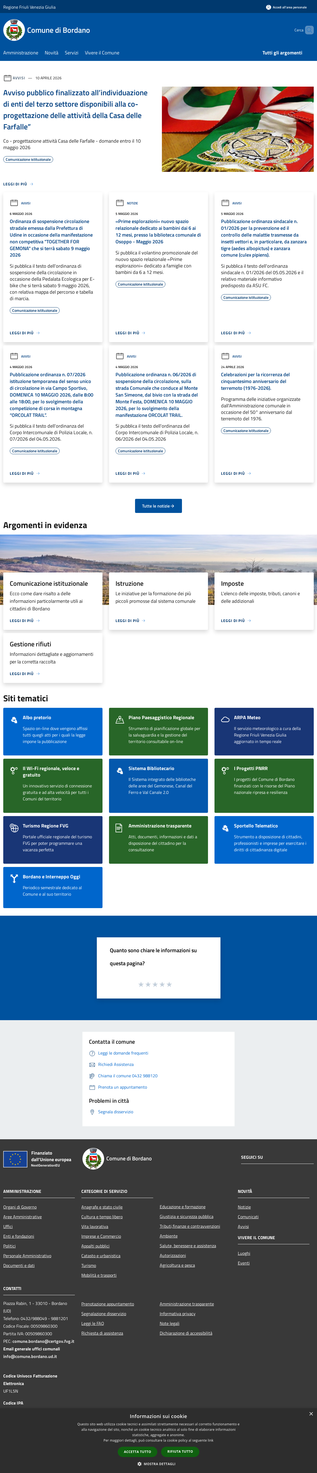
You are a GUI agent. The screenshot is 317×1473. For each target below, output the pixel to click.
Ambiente (169, 1236)
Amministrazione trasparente (187, 1304)
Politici (9, 1246)
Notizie (127, 203)
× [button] (311, 1414)
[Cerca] (307, 30)
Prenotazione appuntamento (107, 1304)
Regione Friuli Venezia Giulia (29, 7)
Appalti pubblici (95, 1246)
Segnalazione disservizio (103, 1313)
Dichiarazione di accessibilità (186, 1333)
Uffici (8, 1226)
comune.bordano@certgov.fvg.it (43, 1341)
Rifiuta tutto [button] (180, 1451)
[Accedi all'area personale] (286, 7)
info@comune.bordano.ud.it (30, 1356)
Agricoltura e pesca (177, 1265)
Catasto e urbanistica (100, 1255)
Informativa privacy (178, 1313)
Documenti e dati (19, 1265)
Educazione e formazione (183, 1206)
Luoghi (244, 1253)
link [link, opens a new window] (210, 1440)
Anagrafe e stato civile (102, 1207)
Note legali (170, 1323)
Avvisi (19, 78)
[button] (159, 1464)
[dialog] (158, 1440)
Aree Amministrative (22, 1216)
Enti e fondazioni (18, 1236)
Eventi (244, 1263)
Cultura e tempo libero (102, 1216)
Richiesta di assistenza (102, 1333)
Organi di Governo (20, 1207)
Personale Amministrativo (27, 1255)
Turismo (88, 1265)
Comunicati (248, 1216)
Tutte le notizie (158, 506)
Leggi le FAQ (92, 1323)
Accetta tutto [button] (137, 1451)
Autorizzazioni (173, 1255)
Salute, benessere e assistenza (188, 1245)
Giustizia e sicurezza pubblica (186, 1216)
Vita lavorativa (94, 1226)
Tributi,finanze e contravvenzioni (190, 1226)
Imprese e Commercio (101, 1236)
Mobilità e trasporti (99, 1275)
